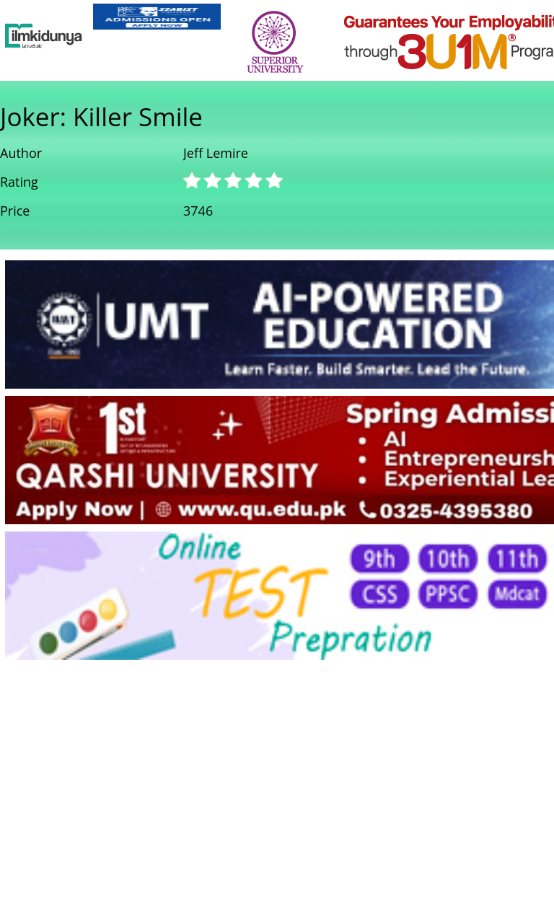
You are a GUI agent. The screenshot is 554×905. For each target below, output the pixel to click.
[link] (157, 17)
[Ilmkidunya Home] (43, 36)
